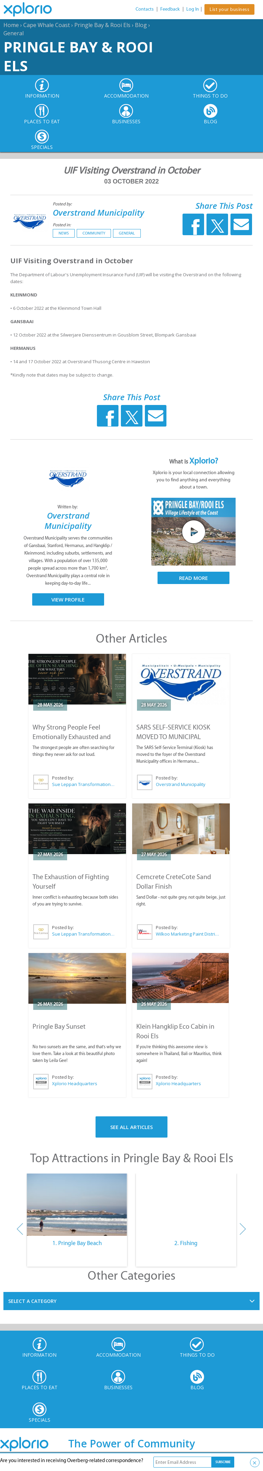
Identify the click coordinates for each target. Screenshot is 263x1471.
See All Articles (131, 1127)
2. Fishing (186, 1243)
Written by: (68, 506)
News (64, 233)
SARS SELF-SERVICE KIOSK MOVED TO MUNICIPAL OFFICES (173, 736)
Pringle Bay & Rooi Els (102, 25)
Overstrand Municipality (98, 212)
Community (94, 233)
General (13, 33)
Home (11, 25)
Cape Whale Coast (46, 25)
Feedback (170, 9)
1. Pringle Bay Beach (77, 1243)
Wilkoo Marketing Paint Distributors (187, 934)
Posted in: (62, 224)
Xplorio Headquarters (74, 1083)
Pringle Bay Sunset (59, 1026)
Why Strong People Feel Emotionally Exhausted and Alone (72, 736)
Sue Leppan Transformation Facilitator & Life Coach (83, 784)
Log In (192, 9)
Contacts (145, 9)
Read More (193, 577)
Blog (141, 25)
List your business (229, 9)
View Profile (68, 599)
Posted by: (63, 203)
